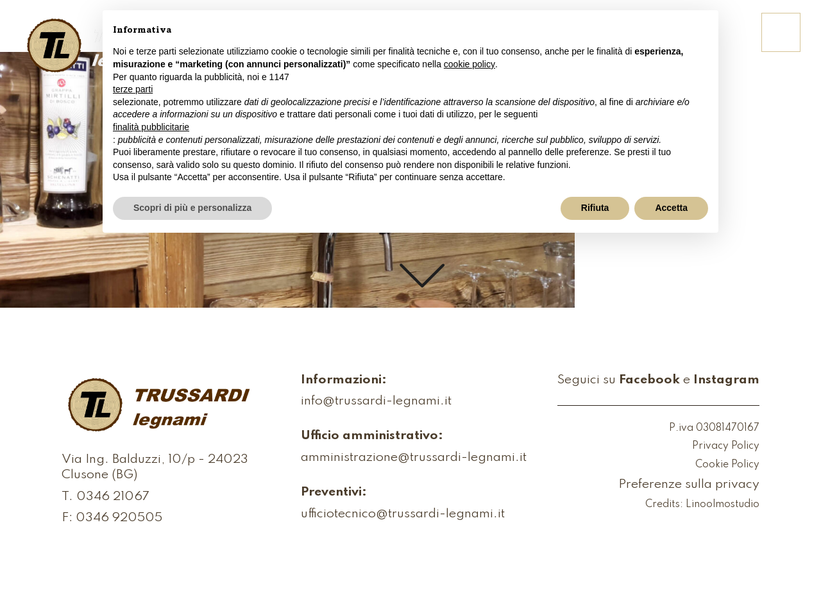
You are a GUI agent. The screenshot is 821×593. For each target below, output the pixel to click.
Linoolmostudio (722, 504)
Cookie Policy (727, 464)
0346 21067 (112, 497)
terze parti (133, 89)
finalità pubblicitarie (151, 127)
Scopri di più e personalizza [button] (192, 208)
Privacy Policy (725, 446)
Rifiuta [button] (595, 208)
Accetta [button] (671, 208)
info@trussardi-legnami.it (376, 402)
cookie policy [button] (469, 64)
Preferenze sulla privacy (688, 485)
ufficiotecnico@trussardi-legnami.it (403, 515)
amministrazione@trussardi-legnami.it (414, 458)
